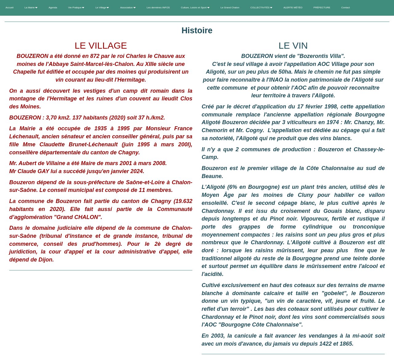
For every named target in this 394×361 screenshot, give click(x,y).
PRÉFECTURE (322, 7)
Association (127, 8)
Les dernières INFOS (158, 7)
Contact (345, 7)
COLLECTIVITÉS (261, 8)
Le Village (102, 8)
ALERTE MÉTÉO (293, 7)
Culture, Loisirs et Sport (195, 8)
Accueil (10, 7)
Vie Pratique (76, 8)
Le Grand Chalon (230, 7)
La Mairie (31, 8)
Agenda (53, 7)
